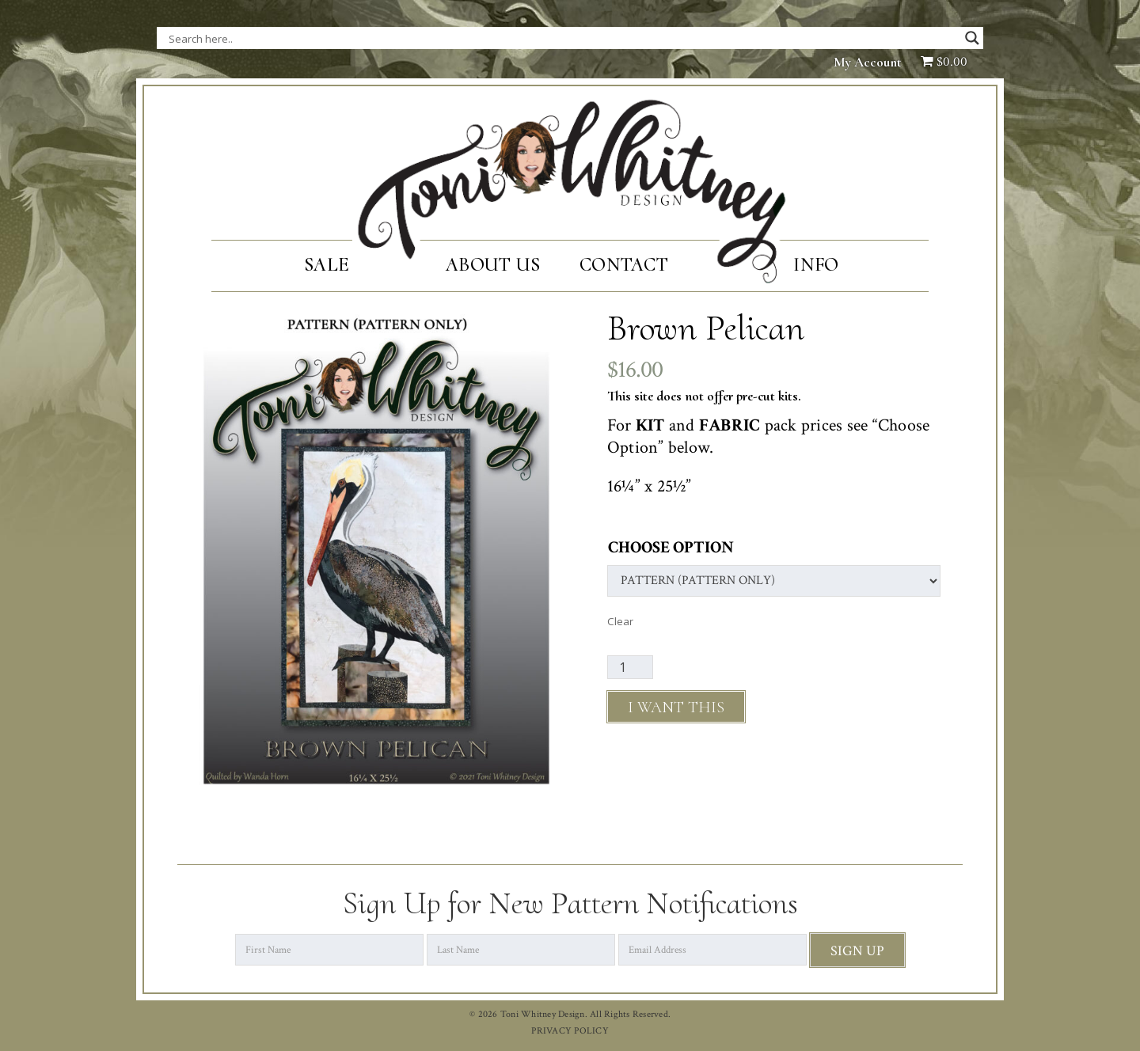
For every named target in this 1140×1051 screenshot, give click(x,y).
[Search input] (327, 38)
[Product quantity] (630, 667)
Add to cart (676, 707)
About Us (493, 264)
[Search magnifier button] (972, 38)
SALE (326, 264)
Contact (624, 264)
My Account (868, 62)
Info (815, 264)
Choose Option (671, 547)
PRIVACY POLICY (570, 1031)
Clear (620, 621)
